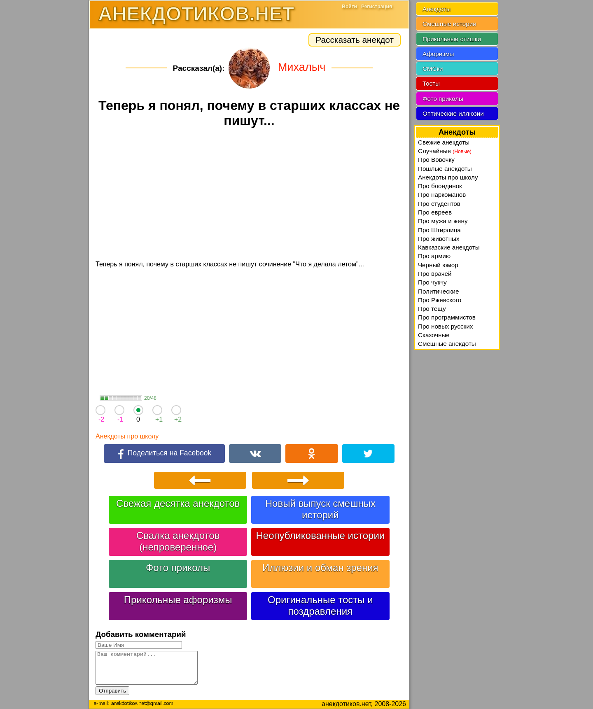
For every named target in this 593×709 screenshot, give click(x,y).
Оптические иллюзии (453, 113)
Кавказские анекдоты (449, 247)
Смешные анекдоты (447, 343)
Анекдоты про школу (127, 436)
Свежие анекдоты (443, 142)
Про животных (439, 238)
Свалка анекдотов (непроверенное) (177, 541)
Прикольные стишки (452, 38)
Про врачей (435, 273)
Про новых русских (445, 326)
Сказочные (434, 334)
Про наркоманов (442, 194)
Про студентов (439, 203)
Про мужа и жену (443, 220)
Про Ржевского (439, 299)
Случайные (445, 150)
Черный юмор (438, 264)
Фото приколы (178, 567)
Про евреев (435, 212)
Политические (438, 291)
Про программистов (447, 317)
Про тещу (432, 308)
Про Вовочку (436, 159)
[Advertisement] (249, 195)
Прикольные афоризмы (178, 599)
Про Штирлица (439, 229)
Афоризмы (438, 53)
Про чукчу (432, 282)
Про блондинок (440, 185)
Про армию (434, 255)
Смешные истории (449, 23)
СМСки (433, 68)
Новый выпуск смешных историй (320, 509)
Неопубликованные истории (320, 535)
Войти (349, 6)
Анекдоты (437, 8)
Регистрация (376, 6)
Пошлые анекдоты (445, 168)
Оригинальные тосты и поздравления (320, 605)
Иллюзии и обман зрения (320, 567)
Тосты (431, 83)
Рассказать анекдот (354, 39)
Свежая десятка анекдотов (178, 503)
